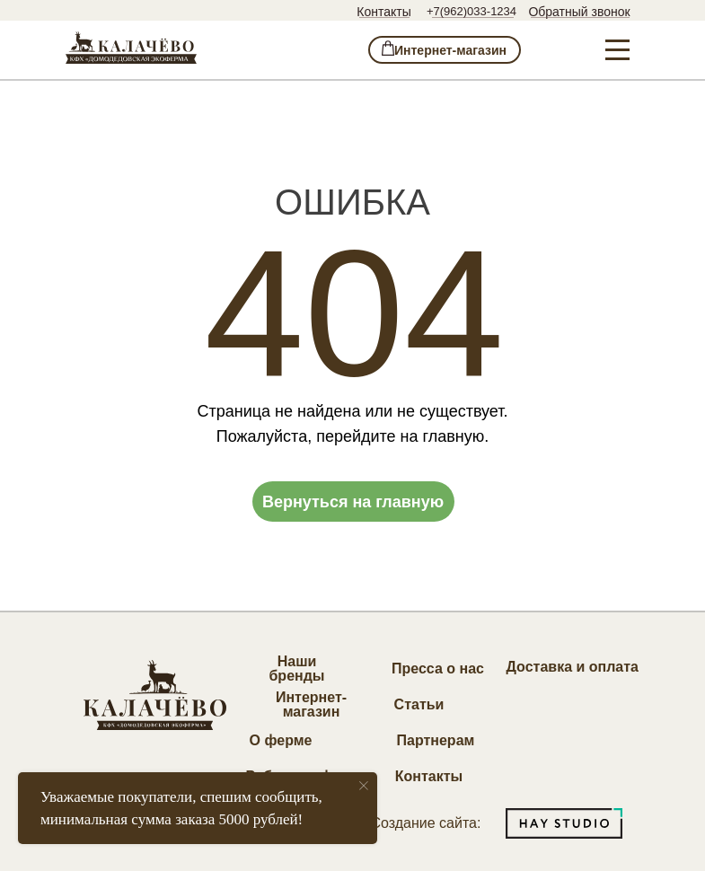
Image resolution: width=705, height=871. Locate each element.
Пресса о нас (438, 668)
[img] (131, 47)
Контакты (383, 11)
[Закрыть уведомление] (364, 786)
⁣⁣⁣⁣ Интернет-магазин (444, 50)
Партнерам (436, 740)
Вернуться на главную (353, 502)
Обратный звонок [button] (579, 11)
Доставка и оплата (573, 666)
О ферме (281, 740)
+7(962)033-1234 (471, 11)
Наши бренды (296, 668)
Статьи (419, 704)
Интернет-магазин (311, 704)
